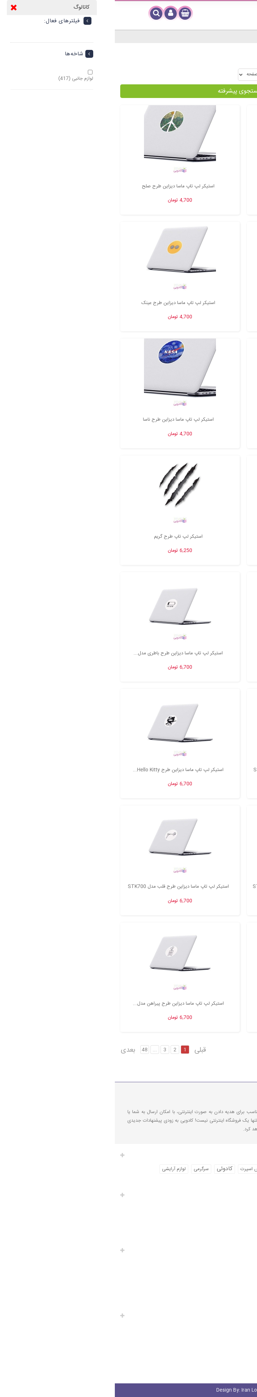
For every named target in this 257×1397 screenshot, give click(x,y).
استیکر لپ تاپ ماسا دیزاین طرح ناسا (63, 419)
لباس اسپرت (137, 1169)
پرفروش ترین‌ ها (236, 1283)
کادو (202, 1181)
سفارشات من (235, 1207)
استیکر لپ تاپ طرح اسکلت (190, 536)
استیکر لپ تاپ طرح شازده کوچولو (190, 653)
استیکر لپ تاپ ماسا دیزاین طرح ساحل (190, 419)
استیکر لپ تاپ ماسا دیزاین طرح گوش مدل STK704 (190, 770)
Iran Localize (128, 1390)
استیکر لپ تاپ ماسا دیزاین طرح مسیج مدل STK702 (190, 886)
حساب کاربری (235, 1194)
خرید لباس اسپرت (231, 1169)
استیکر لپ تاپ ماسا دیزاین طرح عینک (63, 303)
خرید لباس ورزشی (230, 1181)
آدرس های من (234, 1228)
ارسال (246, 1328)
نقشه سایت (241, 1303)
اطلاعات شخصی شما (228, 1238)
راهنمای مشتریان (230, 1315)
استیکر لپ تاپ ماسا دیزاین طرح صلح (63, 186)
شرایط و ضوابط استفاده (229, 1358)
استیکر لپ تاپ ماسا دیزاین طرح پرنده (190, 303)
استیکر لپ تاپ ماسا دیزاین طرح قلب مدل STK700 (63, 886)
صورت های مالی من (228, 1217)
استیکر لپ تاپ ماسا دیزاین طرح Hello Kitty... (63, 770)
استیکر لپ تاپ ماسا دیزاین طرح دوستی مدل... (190, 1003)
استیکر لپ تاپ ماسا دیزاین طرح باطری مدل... (63, 653)
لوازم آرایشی (59, 1169)
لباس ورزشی (178, 1181)
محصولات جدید (237, 1273)
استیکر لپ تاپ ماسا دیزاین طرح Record (190, 186)
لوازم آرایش (195, 1169)
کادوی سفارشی (237, 1348)
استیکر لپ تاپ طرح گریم (63, 536)
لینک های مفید (233, 1250)
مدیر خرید (245, 1371)
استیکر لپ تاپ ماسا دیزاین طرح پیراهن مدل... (63, 1003)
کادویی (166, 1168)
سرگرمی (86, 1169)
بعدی (13, 1050)
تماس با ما (241, 1293)
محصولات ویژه (238, 1263)
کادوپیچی (243, 1338)
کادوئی (110, 1168)
